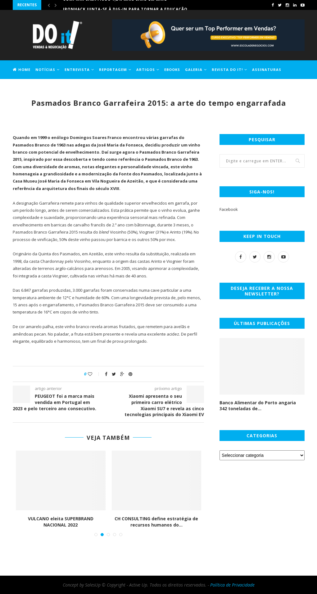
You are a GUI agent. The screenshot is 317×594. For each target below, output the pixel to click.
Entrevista (77, 69)
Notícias (45, 69)
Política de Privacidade (232, 585)
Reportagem (113, 69)
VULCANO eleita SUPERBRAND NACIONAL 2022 (60, 522)
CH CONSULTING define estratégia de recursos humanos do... (156, 522)
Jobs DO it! (24, 87)
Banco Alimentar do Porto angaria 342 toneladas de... (258, 405)
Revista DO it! (227, 69)
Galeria (193, 69)
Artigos (145, 69)
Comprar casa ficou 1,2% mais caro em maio (115, 4)
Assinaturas (266, 69)
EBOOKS (172, 69)
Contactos (53, 87)
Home (21, 69)
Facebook (229, 209)
